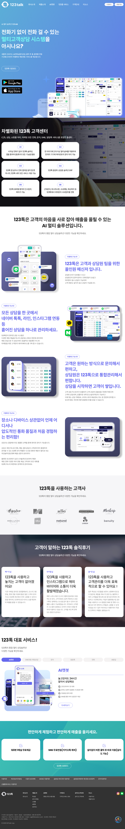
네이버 (122, 793)
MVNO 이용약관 (44, 779)
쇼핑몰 (34, 802)
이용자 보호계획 (30, 779)
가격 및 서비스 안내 (65, 797)
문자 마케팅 (35, 799)
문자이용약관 (102, 779)
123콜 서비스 (63, 4)
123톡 (12, 4)
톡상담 (34, 797)
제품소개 (42, 4)
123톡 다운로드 (10, 68)
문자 (52, 659)
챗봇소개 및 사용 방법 (49, 797)
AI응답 (113, 659)
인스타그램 (118, 793)
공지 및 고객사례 (79, 797)
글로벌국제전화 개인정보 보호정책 (84, 779)
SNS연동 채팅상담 (31, 659)
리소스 (85, 4)
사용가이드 (91, 797)
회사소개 (31, 4)
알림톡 (72, 659)
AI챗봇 (52, 4)
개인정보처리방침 (16, 779)
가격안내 (75, 4)
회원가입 (119, 4)
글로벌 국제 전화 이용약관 (62, 779)
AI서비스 (34, 807)
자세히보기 (65, 705)
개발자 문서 (92, 799)
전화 (93, 659)
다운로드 (109, 4)
